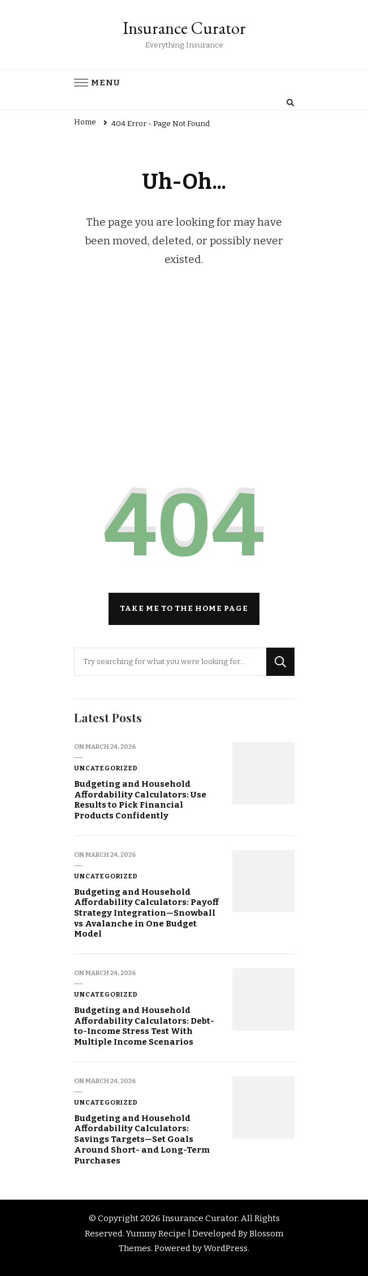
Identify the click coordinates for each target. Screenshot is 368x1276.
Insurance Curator (184, 28)
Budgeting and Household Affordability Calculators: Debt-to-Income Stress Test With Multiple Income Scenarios (144, 1026)
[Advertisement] (184, 382)
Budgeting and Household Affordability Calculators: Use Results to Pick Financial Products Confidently (140, 800)
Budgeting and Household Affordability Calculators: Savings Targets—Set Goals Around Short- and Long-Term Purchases (142, 1139)
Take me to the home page (184, 608)
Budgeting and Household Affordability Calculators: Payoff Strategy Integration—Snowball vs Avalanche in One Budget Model (146, 913)
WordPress (226, 1248)
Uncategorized (106, 768)
